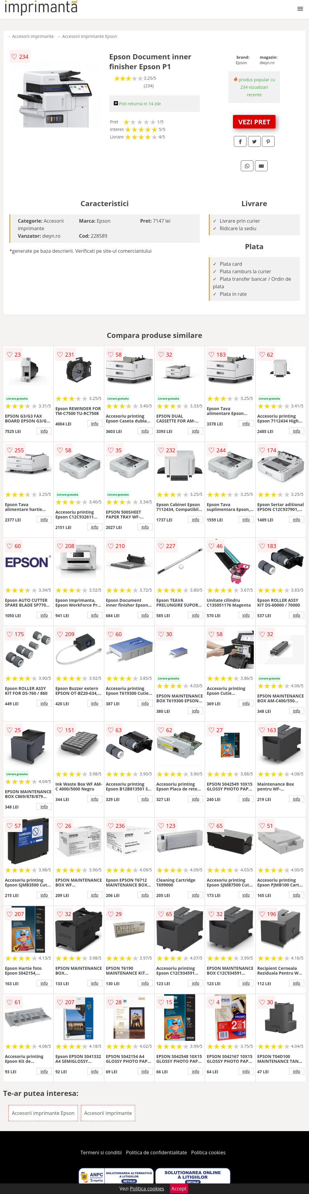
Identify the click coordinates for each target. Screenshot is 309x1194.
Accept (178, 1188)
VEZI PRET (254, 121)
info (44, 431)
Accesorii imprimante (33, 36)
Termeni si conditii (101, 1152)
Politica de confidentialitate (156, 1152)
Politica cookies (208, 1152)
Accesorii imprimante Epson (89, 36)
